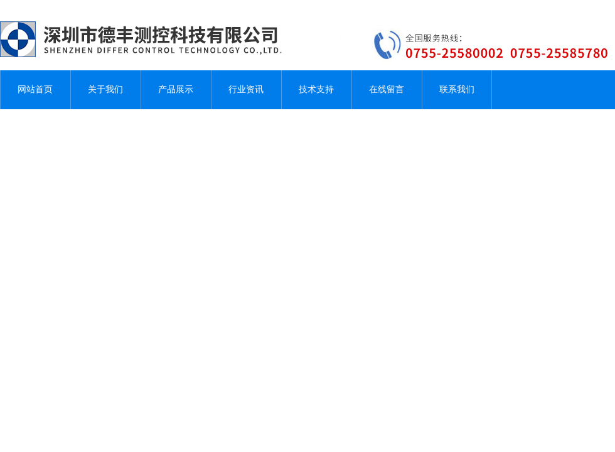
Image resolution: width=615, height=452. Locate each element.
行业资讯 (246, 89)
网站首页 (35, 89)
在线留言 (386, 89)
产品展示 (175, 89)
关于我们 (105, 89)
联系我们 (456, 89)
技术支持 (316, 89)
